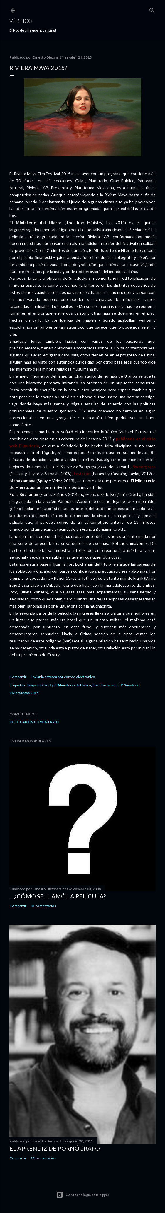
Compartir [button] (17, 677)
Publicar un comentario (34, 722)
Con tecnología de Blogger (82, 1194)
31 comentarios (43, 906)
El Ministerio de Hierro (72, 685)
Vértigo (20, 21)
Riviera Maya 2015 (23, 693)
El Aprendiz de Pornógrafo (54, 1148)
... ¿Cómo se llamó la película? (57, 896)
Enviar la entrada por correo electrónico (63, 677)
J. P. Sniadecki (128, 685)
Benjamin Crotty (39, 685)
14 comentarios (43, 1158)
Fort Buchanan (104, 685)
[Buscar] (152, 9)
